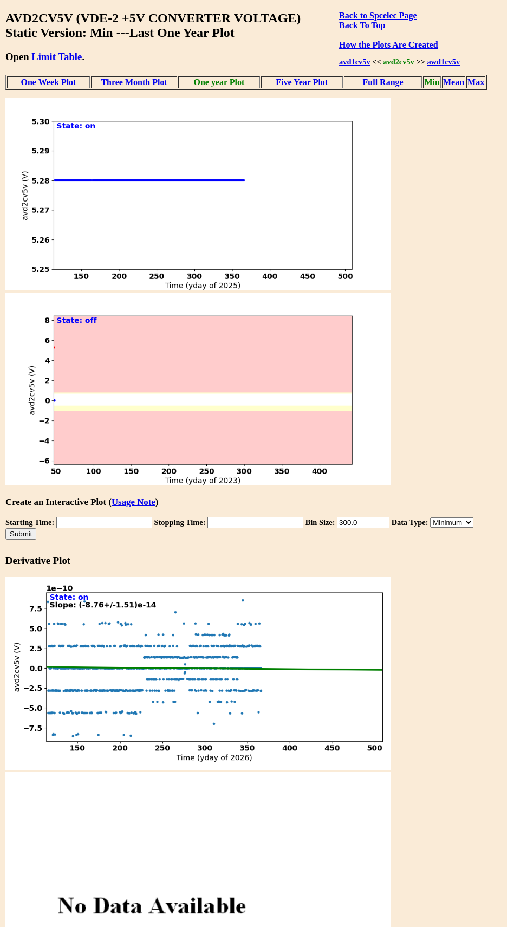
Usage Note (133, 502)
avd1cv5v (354, 61)
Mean (453, 82)
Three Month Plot (134, 82)
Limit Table (56, 56)
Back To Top (362, 25)
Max (475, 82)
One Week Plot (48, 82)
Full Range (383, 82)
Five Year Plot (302, 82)
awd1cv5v (443, 61)
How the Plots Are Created (388, 44)
